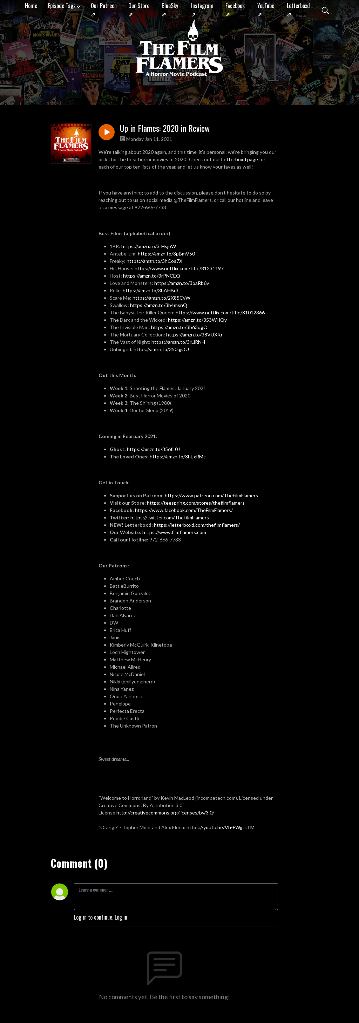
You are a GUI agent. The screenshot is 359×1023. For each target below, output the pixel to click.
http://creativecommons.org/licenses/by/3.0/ (165, 813)
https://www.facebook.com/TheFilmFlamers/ (184, 510)
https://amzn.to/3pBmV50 (166, 254)
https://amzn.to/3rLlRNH (178, 342)
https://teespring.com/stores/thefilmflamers (196, 503)
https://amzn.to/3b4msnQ (158, 305)
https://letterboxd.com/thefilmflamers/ (197, 525)
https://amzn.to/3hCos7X (154, 261)
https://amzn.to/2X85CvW (161, 298)
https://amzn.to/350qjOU (161, 349)
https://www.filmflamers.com (174, 532)
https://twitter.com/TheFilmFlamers (169, 517)
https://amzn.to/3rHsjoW (148, 246)
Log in (121, 917)
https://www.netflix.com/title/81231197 (179, 268)
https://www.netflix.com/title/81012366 (220, 312)
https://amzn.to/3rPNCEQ (151, 276)
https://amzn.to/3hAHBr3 (150, 290)
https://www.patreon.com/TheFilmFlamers (211, 495)
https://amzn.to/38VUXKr (194, 334)
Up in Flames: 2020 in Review (165, 128)
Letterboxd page (239, 159)
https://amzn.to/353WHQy (197, 320)
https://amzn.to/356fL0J (153, 449)
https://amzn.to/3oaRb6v (181, 283)
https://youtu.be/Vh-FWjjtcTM (221, 827)
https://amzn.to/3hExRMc (178, 456)
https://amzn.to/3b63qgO (179, 327)
